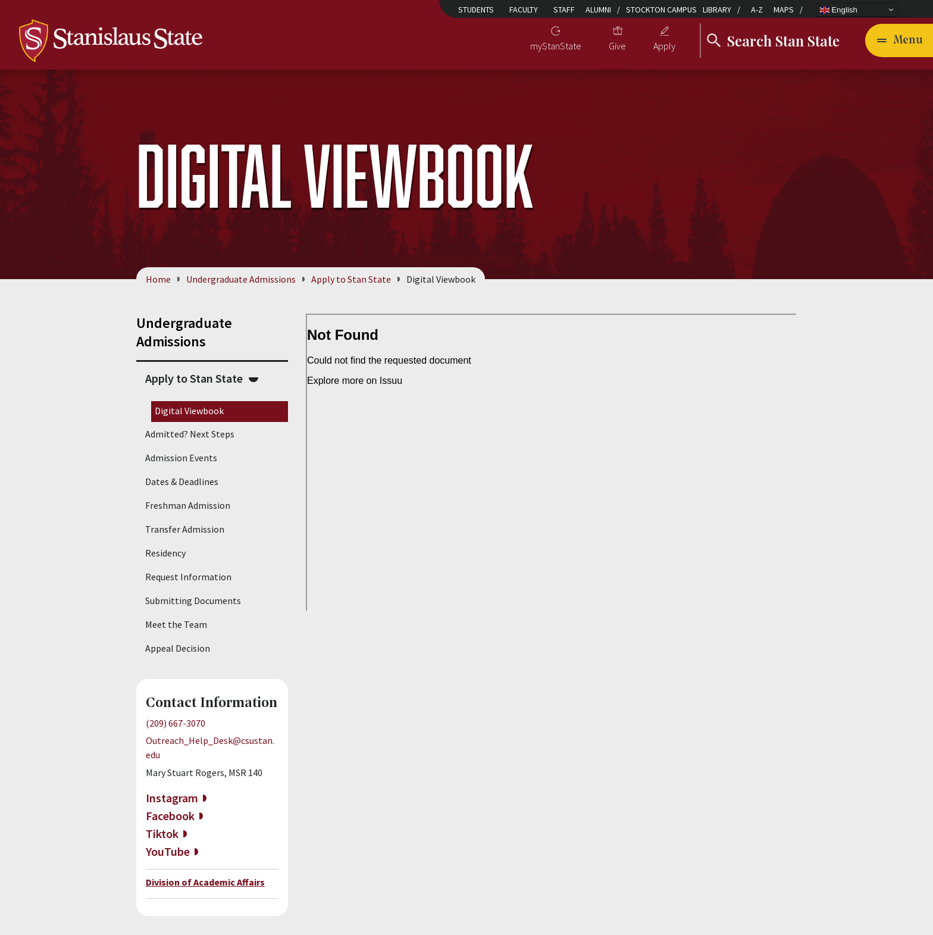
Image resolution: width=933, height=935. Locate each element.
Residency (165, 553)
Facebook (170, 815)
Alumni (598, 9)
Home (158, 279)
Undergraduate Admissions (241, 279)
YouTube (168, 851)
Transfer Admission (184, 529)
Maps (784, 9)
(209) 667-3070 (175, 723)
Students (476, 9)
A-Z (757, 9)
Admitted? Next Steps (189, 434)
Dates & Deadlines (181, 481)
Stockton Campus (661, 9)
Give (617, 46)
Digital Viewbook (189, 411)
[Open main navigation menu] (899, 40)
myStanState (555, 46)
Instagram (172, 797)
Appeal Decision (177, 648)
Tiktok (162, 833)
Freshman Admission (187, 505)
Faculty (523, 9)
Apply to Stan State (351, 279)
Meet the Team (176, 624)
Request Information (188, 577)
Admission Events (181, 458)
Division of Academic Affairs (205, 882)
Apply (664, 46)
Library (717, 9)
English (838, 9)
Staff (564, 9)
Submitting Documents (193, 600)
